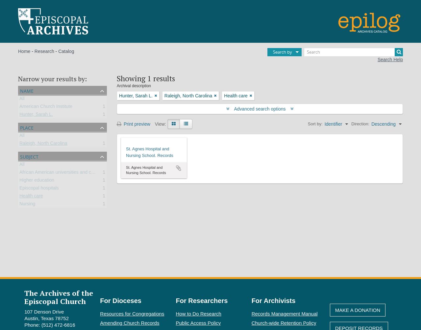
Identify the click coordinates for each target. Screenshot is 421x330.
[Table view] (186, 124)
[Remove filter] (156, 95)
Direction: (360, 123)
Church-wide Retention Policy (284, 323)
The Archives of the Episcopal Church (58, 297)
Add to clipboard (178, 168)
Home (24, 51)
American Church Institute (45, 107)
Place (27, 127)
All (22, 99)
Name (27, 90)
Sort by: (315, 123)
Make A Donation (357, 310)
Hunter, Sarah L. (36, 115)
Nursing (27, 205)
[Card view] (173, 124)
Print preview (133, 124)
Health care (31, 197)
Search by (282, 52)
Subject (29, 156)
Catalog (66, 51)
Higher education (36, 181)
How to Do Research (198, 314)
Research (44, 51)
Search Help (390, 59)
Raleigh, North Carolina (43, 144)
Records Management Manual (285, 314)
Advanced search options (260, 109)
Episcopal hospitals (39, 189)
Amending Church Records (129, 323)
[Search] (353, 52)
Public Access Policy (198, 323)
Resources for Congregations (132, 314)
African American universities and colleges (62, 173)
